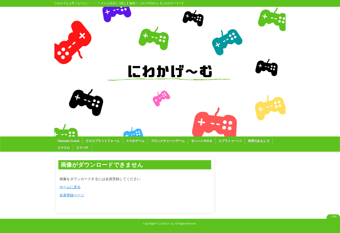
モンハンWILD (201, 141)
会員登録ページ (71, 195)
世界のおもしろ (259, 141)
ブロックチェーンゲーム (168, 141)
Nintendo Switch (68, 141)
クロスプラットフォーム (103, 141)
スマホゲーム (135, 141)
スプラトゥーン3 (230, 141)
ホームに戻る (70, 187)
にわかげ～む (166, 223)
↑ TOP (333, 216)
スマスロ (63, 147)
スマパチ (82, 147)
